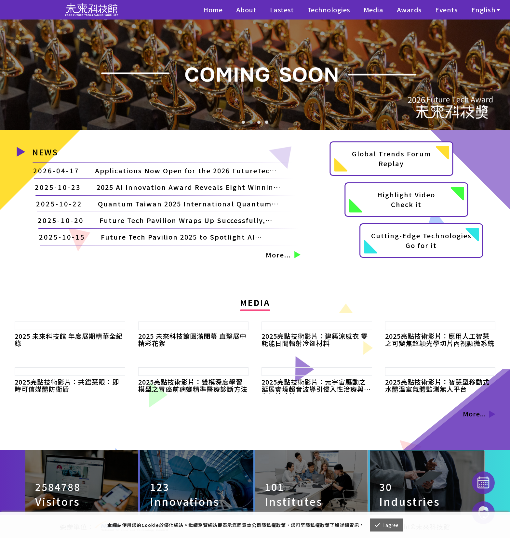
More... (282, 254)
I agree (390, 525)
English (483, 9)
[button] (243, 122)
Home (212, 9)
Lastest (282, 9)
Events (446, 9)
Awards (409, 9)
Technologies (328, 9)
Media (373, 9)
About (246, 9)
